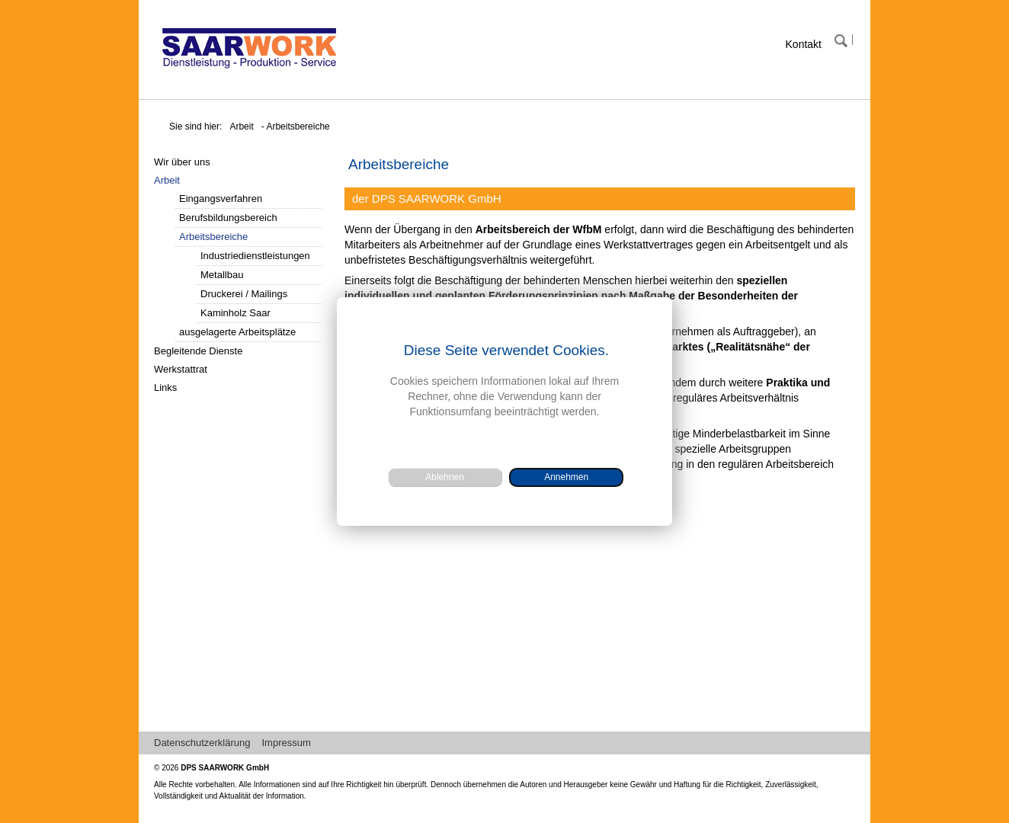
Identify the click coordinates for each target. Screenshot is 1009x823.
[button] (566, 477)
